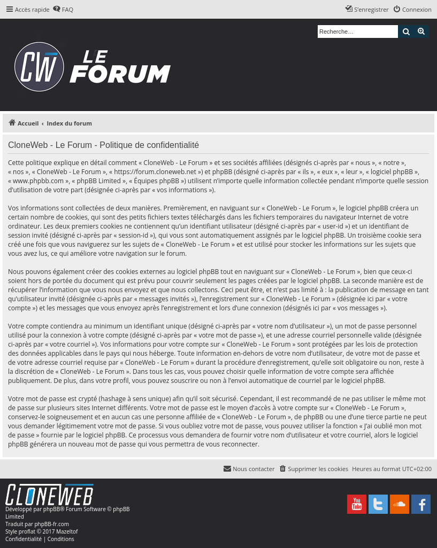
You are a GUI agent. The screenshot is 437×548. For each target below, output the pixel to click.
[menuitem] (62, 9)
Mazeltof (67, 531)
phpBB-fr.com (51, 524)
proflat (27, 531)
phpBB (51, 509)
